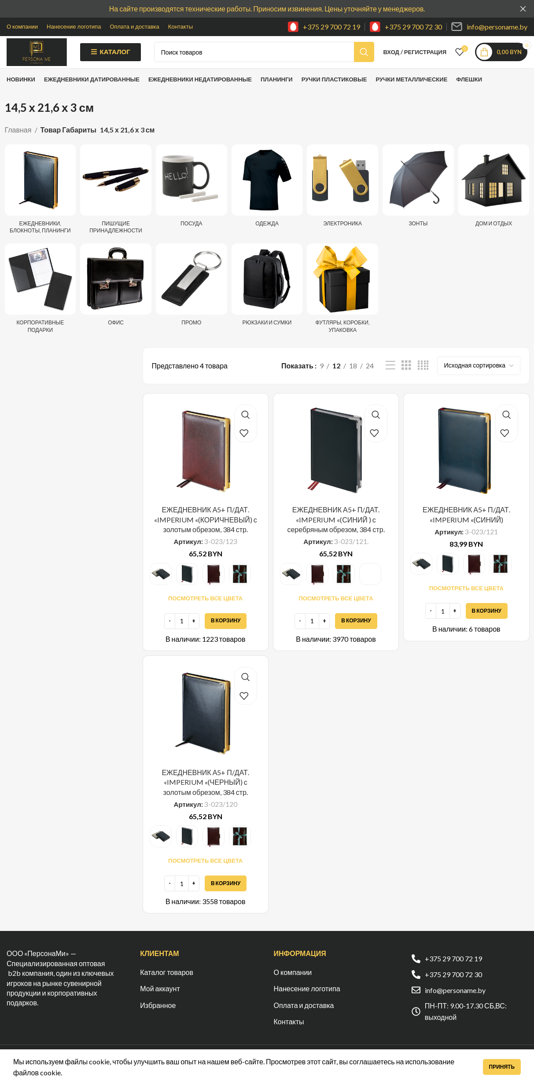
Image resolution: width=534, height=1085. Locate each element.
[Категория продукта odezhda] (267, 202)
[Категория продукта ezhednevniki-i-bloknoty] (40, 205)
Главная (19, 143)
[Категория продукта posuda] (191, 202)
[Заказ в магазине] (478, 379)
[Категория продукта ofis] (115, 301)
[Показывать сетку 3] (406, 379)
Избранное (158, 1019)
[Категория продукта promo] (191, 301)
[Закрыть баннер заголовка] (523, 9)
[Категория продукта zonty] (418, 202)
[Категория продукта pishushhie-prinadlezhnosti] (115, 205)
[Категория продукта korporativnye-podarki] (40, 304)
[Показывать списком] (390, 379)
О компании (293, 986)
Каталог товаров (166, 986)
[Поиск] (279, 59)
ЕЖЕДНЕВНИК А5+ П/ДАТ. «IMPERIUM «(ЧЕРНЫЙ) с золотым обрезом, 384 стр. (205, 796)
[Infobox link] (323, 27)
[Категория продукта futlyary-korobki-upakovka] (342, 304)
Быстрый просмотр (246, 428)
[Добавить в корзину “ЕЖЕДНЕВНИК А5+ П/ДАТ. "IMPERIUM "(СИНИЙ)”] (487, 625)
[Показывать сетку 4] (423, 379)
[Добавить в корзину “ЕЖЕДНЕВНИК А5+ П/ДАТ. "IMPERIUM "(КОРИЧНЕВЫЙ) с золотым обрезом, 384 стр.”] (226, 635)
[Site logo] (52, 58)
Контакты (289, 1035)
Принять (502, 1066)
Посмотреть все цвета (205, 611)
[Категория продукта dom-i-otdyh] (494, 202)
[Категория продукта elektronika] (342, 202)
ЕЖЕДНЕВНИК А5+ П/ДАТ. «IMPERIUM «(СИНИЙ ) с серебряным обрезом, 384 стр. (335, 533)
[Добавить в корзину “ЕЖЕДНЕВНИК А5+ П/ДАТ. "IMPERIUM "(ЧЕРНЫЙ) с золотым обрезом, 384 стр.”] (226, 897)
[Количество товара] (181, 635)
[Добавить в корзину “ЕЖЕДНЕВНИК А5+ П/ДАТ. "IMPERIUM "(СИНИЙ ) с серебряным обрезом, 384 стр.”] (356, 635)
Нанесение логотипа (307, 1002)
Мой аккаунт (160, 1002)
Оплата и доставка (304, 1019)
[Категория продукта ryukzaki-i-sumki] (267, 301)
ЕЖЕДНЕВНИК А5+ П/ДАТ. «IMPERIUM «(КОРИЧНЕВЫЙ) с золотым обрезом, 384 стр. (205, 533)
